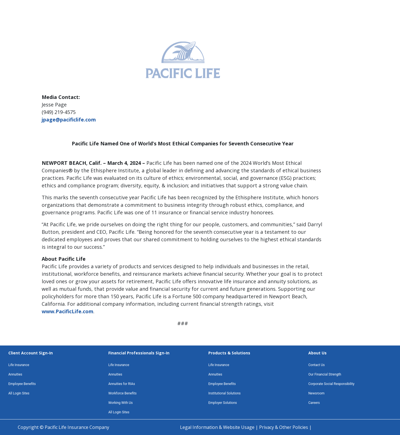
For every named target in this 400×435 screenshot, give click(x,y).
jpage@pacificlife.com (69, 119)
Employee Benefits (22, 384)
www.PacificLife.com (67, 311)
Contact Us (316, 365)
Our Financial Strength (324, 374)
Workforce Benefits (122, 393)
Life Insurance (18, 365)
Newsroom (316, 393)
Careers (314, 403)
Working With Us (120, 403)
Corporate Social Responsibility (331, 384)
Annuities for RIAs (121, 384)
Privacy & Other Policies (284, 427)
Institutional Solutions (224, 393)
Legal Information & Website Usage (218, 427)
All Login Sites (18, 393)
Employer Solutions (222, 403)
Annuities (15, 374)
